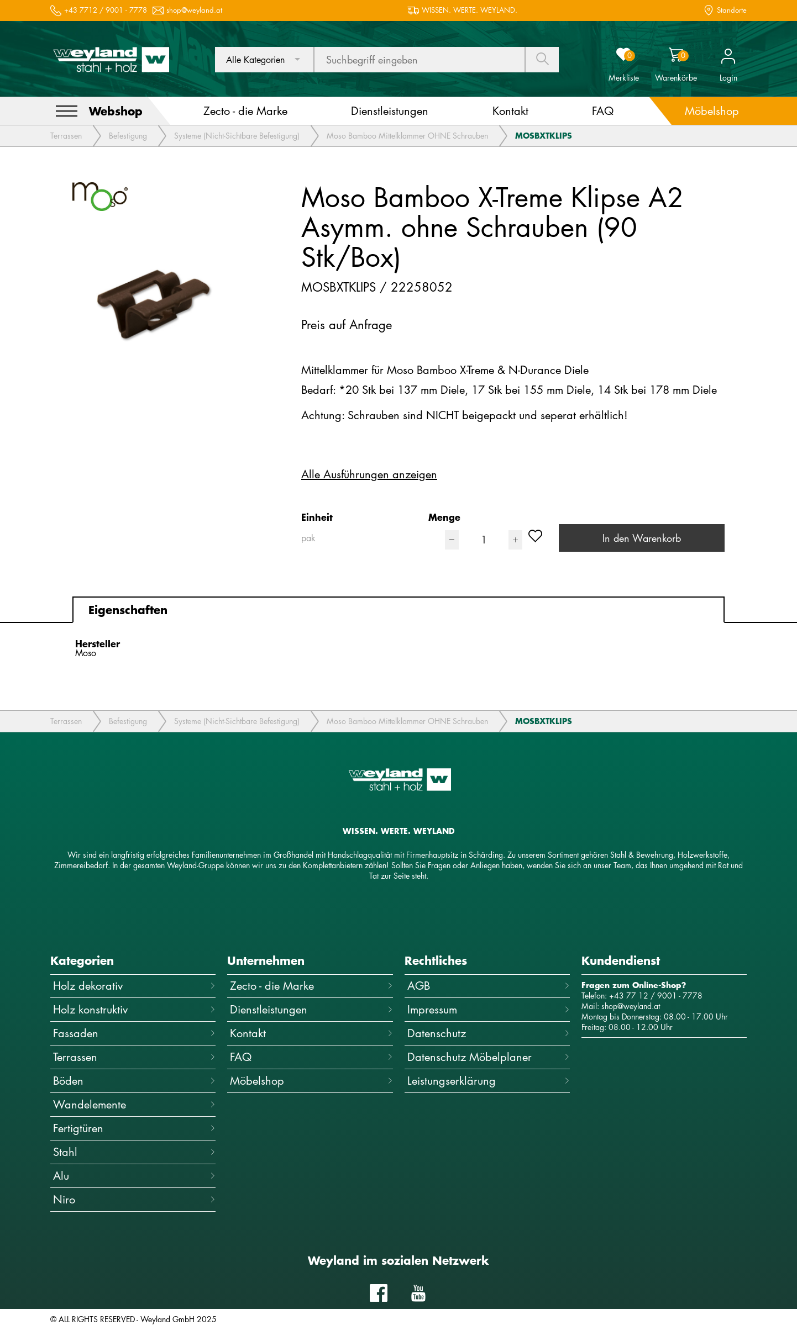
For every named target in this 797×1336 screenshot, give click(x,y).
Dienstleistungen (311, 1009)
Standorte (732, 10)
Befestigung (128, 135)
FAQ (311, 1056)
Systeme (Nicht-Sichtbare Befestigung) (237, 135)
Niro (134, 1199)
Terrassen (66, 135)
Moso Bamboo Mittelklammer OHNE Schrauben (407, 135)
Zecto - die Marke (311, 985)
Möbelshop (311, 1080)
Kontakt (311, 1033)
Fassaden (134, 1033)
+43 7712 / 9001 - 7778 (105, 10)
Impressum (488, 1009)
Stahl (134, 1151)
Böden (134, 1080)
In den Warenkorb (641, 538)
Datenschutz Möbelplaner (488, 1056)
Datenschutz (488, 1033)
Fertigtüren (134, 1128)
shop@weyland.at (194, 10)
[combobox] (264, 59)
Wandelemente (134, 1104)
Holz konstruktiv (134, 1009)
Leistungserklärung (488, 1080)
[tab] (398, 609)
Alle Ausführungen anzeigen (369, 474)
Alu (134, 1175)
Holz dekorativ (134, 985)
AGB (488, 985)
